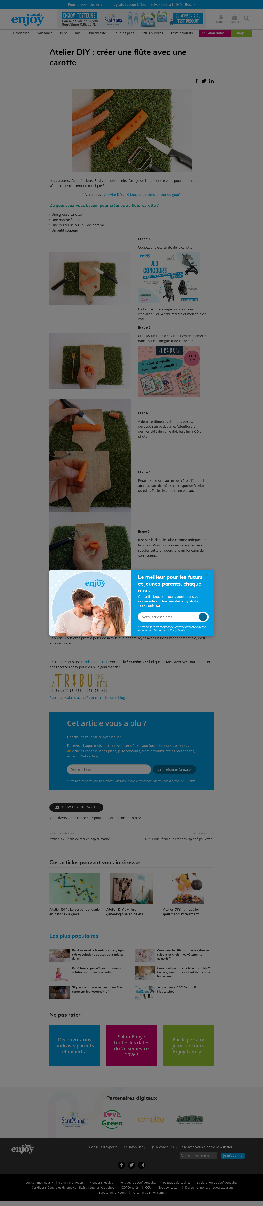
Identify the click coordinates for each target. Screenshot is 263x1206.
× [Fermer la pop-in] (207, 575)
